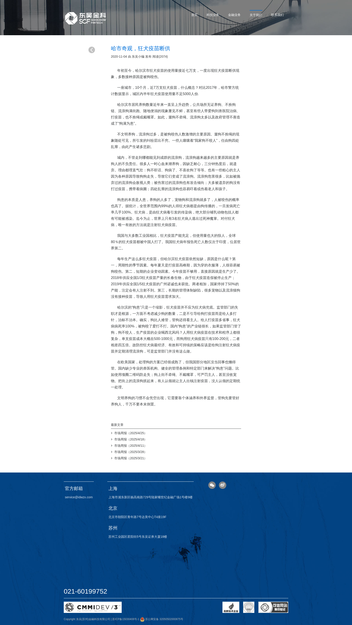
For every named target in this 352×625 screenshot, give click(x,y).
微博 (222, 485)
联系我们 (277, 15)
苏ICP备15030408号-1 (125, 619)
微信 (212, 485)
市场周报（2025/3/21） (130, 458)
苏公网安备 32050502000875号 (161, 619)
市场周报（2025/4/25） (130, 433)
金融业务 (234, 15)
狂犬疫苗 (221, 70)
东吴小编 (138, 56)
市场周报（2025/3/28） (130, 452)
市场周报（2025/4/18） (130, 439)
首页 (194, 15)
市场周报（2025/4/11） (130, 445)
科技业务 (213, 15)
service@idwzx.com (79, 497)
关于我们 (256, 15)
